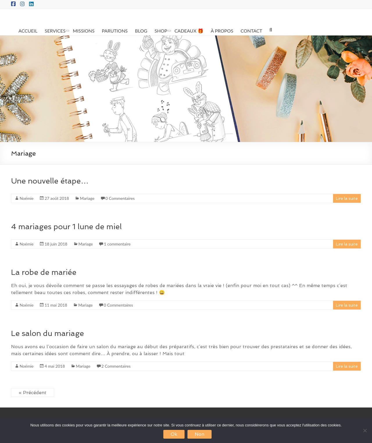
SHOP (161, 30)
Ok (174, 434)
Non (199, 434)
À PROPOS (222, 30)
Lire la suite (347, 198)
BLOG (141, 30)
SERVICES (55, 30)
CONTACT (251, 30)
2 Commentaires (116, 366)
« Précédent (32, 392)
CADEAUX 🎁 (188, 30)
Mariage (87, 198)
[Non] (365, 430)
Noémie (26, 198)
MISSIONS (83, 30)
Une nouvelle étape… (49, 181)
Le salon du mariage (47, 333)
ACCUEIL (27, 30)
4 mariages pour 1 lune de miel (66, 226)
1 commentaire (117, 243)
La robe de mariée (43, 272)
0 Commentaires (120, 198)
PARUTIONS (115, 30)
